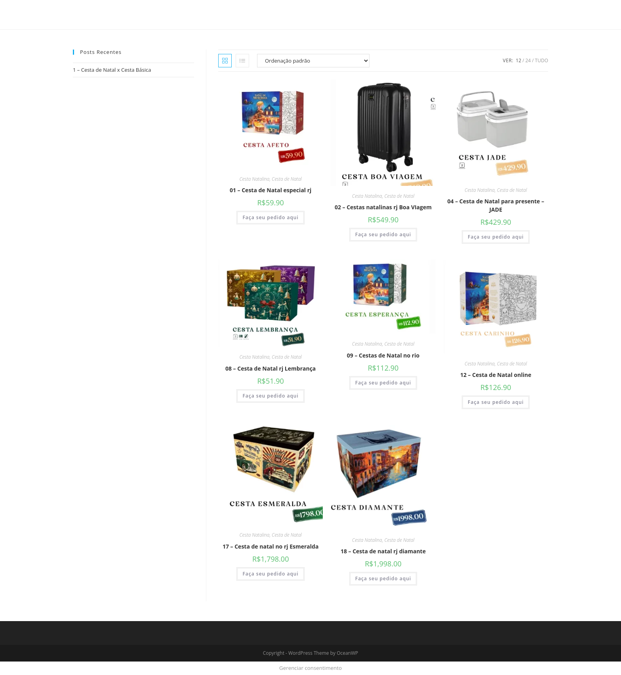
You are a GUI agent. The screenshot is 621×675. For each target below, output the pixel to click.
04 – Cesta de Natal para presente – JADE (496, 205)
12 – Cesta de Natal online (495, 375)
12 (518, 60)
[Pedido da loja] (313, 60)
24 (528, 60)
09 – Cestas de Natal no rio (383, 355)
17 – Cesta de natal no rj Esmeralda (270, 546)
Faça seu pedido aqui (270, 217)
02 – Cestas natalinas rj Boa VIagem (383, 207)
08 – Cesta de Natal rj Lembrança (270, 368)
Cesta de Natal (287, 179)
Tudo (541, 60)
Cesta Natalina (254, 179)
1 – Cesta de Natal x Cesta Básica (112, 69)
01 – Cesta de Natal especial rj (270, 190)
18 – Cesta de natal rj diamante (383, 551)
